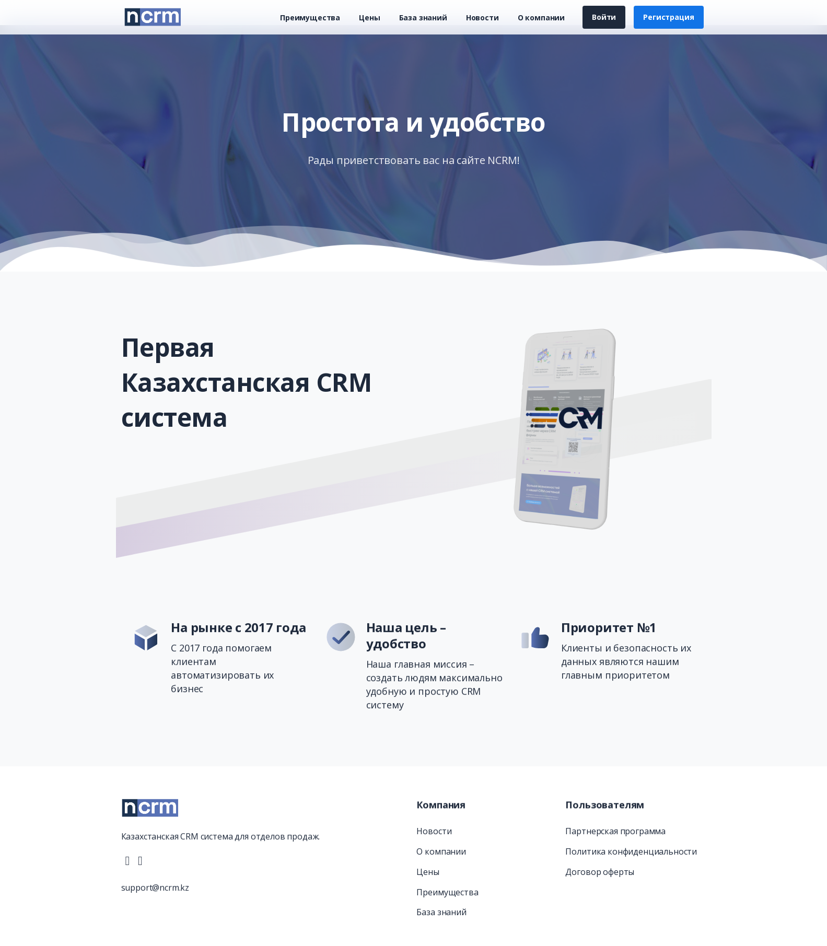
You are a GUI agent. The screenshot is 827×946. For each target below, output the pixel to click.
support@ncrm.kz (155, 893)
